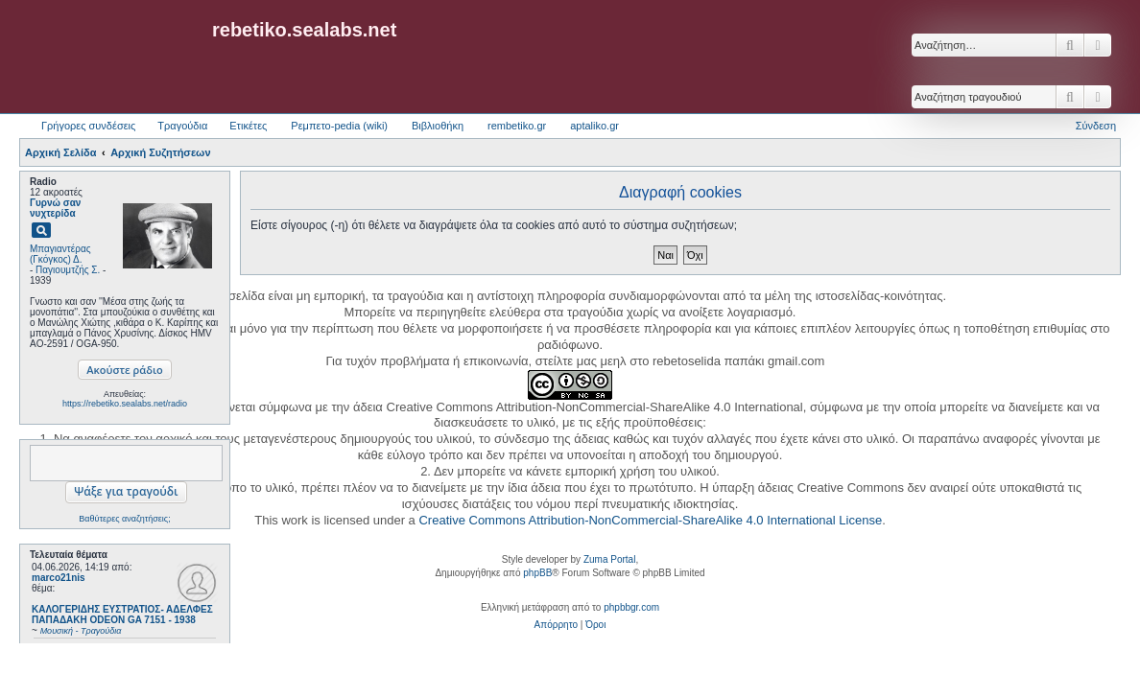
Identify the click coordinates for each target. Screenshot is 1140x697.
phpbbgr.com (631, 607)
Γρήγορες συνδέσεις (88, 125)
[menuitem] (556, 625)
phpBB (537, 573)
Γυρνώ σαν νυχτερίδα (55, 208)
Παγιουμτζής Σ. (68, 270)
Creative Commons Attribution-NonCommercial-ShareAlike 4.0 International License (650, 520)
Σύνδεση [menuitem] (1096, 125)
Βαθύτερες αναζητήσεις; (124, 518)
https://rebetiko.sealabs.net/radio (124, 403)
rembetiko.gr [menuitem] (516, 125)
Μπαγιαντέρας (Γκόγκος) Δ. (60, 254)
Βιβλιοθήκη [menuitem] (437, 125)
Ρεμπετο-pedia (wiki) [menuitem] (339, 125)
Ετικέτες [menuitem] (248, 125)
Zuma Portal (609, 559)
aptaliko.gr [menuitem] (594, 125)
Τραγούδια (182, 125)
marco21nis (58, 577)
